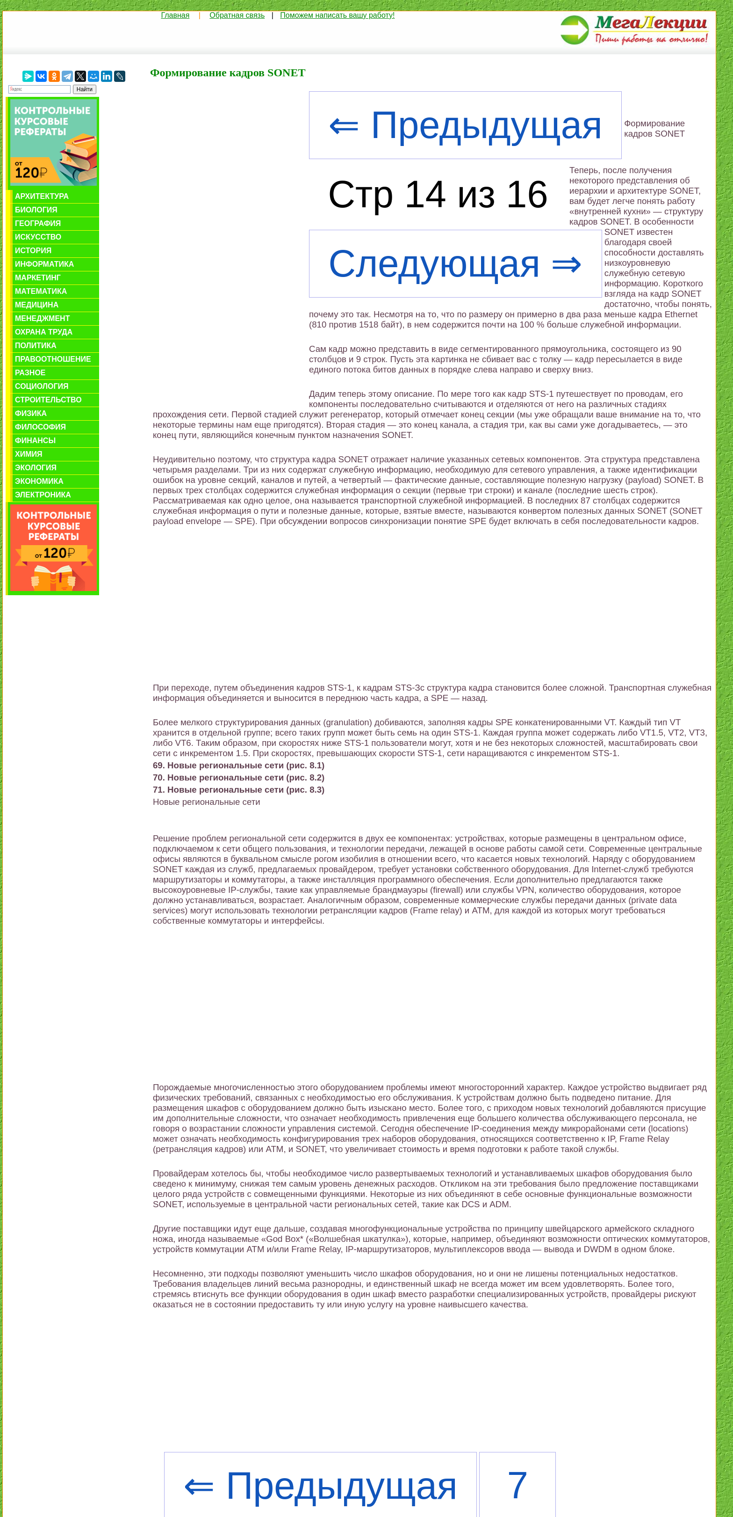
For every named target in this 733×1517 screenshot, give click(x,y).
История (33, 251)
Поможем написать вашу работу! (337, 15)
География (38, 223)
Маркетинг (38, 278)
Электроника (43, 495)
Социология (42, 386)
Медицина (36, 305)
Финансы (35, 441)
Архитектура (42, 196)
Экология (36, 468)
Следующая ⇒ (455, 263)
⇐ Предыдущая (465, 125)
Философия (40, 427)
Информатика (44, 264)
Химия (29, 454)
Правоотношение (53, 359)
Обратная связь (237, 15)
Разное (30, 373)
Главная (175, 15)
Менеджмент (42, 318)
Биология (36, 210)
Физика (31, 413)
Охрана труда (43, 332)
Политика (36, 346)
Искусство (38, 237)
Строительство (48, 400)
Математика (41, 291)
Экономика (39, 481)
